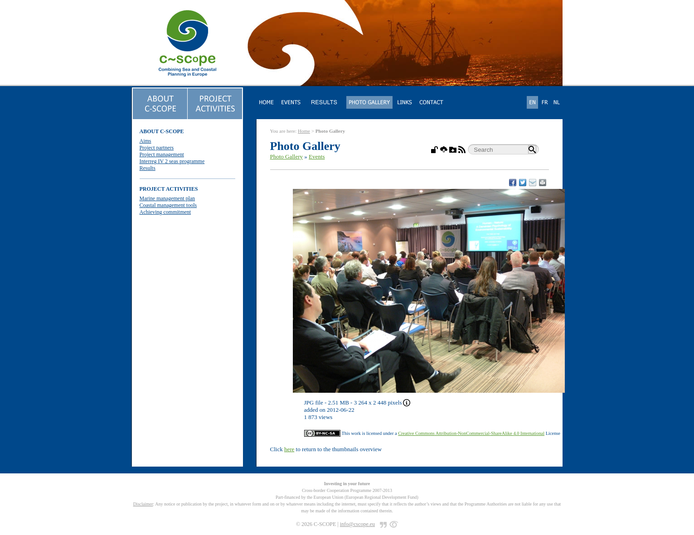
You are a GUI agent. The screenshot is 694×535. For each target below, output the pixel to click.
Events (317, 156)
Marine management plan (167, 198)
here (289, 449)
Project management (162, 154)
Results (147, 168)
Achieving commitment (165, 212)
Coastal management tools (168, 205)
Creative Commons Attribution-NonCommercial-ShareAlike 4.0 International (471, 433)
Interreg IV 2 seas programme (172, 161)
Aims (145, 141)
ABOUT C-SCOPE (162, 131)
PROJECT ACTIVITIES (169, 189)
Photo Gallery (286, 156)
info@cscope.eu (357, 524)
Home (304, 131)
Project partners (157, 148)
